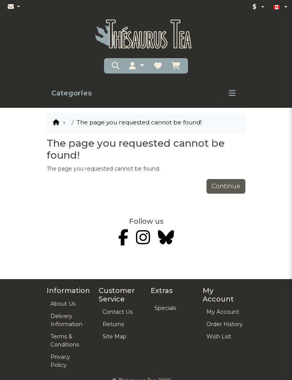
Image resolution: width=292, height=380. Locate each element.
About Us (63, 303)
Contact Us (117, 311)
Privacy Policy (60, 360)
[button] (136, 65)
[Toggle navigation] (232, 93)
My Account (222, 311)
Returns (113, 324)
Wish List (218, 336)
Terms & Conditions (64, 340)
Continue (225, 186)
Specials (165, 308)
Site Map (114, 336)
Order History (224, 324)
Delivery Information (66, 320)
